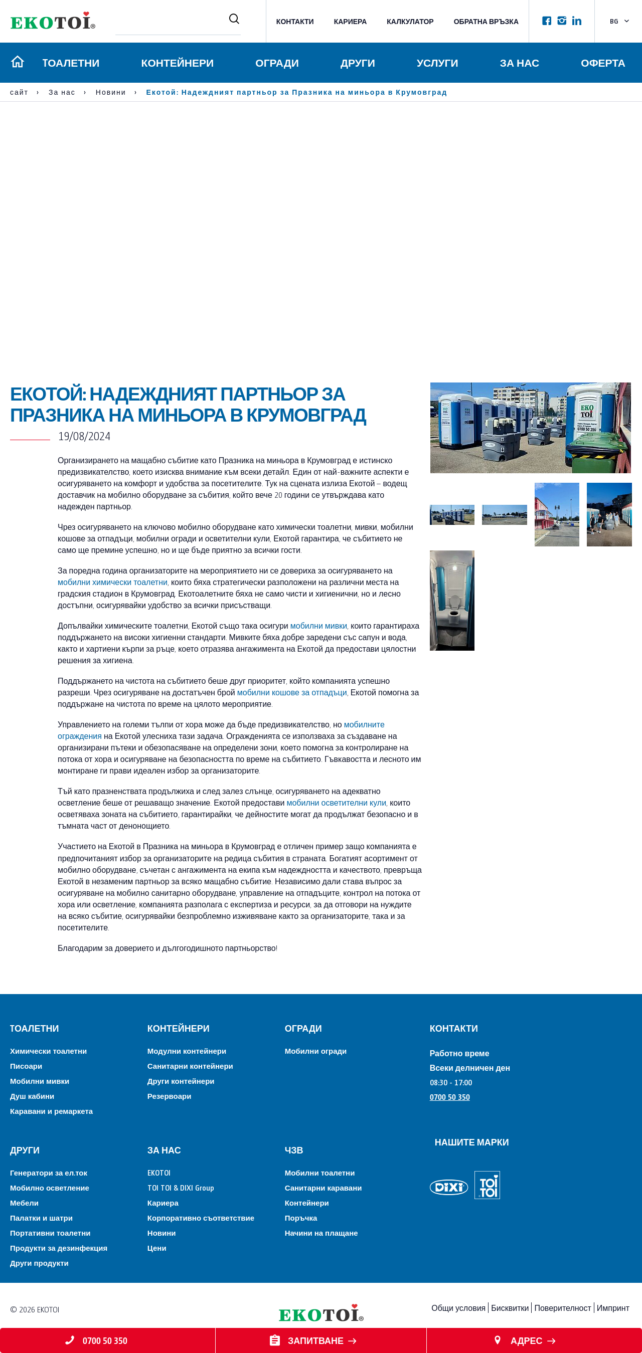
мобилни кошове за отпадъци (292, 692)
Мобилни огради (316, 1050)
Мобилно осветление (49, 1187)
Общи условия (458, 1307)
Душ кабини (32, 1095)
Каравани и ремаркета (51, 1110)
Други (357, 62)
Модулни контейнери (186, 1050)
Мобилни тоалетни (320, 1172)
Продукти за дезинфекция (58, 1247)
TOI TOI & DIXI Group (180, 1187)
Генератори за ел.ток (48, 1172)
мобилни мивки (318, 625)
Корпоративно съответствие (200, 1217)
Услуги (437, 62)
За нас (519, 62)
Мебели (24, 1202)
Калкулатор (410, 21)
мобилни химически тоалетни (113, 581)
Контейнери (176, 62)
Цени (157, 1247)
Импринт (613, 1307)
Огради (275, 62)
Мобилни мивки (39, 1080)
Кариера (350, 21)
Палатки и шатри (41, 1217)
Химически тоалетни (48, 1050)
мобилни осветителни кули (336, 802)
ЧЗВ (294, 1149)
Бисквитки (510, 1307)
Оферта (603, 62)
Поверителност (562, 1307)
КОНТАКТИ (295, 21)
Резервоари (169, 1095)
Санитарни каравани (323, 1187)
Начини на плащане (321, 1232)
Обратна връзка (486, 21)
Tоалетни (69, 62)
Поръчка (301, 1217)
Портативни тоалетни (50, 1232)
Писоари (26, 1065)
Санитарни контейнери (190, 1065)
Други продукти (39, 1262)
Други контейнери (181, 1080)
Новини (161, 1232)
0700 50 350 (450, 1096)
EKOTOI (159, 1172)
